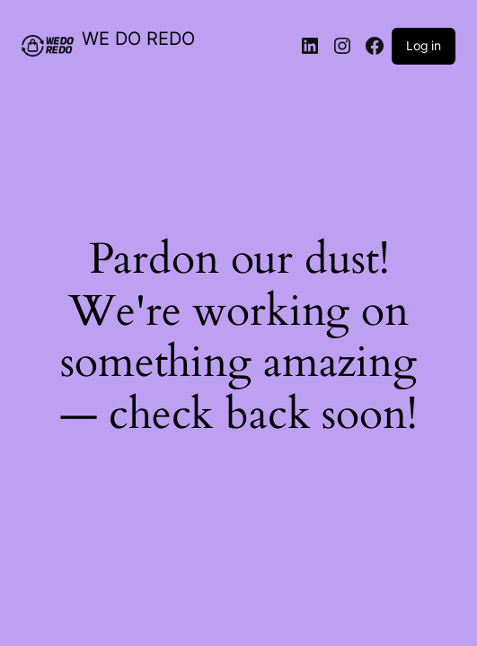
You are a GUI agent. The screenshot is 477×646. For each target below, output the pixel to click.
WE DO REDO (138, 38)
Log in (423, 45)
